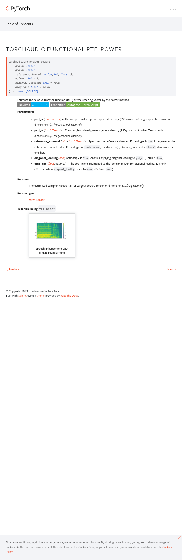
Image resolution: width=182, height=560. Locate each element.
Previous (12, 269)
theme (41, 295)
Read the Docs (69, 295)
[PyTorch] (18, 9)
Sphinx (22, 295)
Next (171, 269)
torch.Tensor (37, 200)
